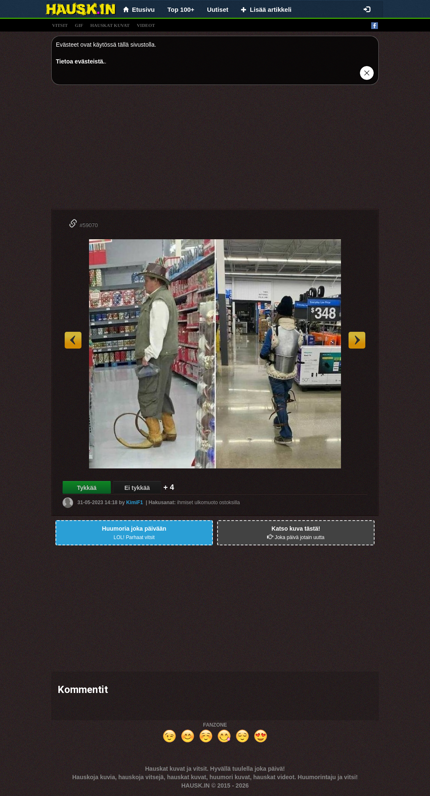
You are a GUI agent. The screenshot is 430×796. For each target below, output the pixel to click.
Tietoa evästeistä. (80, 61)
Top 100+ (181, 9)
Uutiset (217, 9)
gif (79, 25)
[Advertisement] (215, 150)
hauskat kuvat (110, 25)
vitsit (60, 25)
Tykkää (86, 487)
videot (146, 25)
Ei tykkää (137, 487)
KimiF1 (134, 502)
